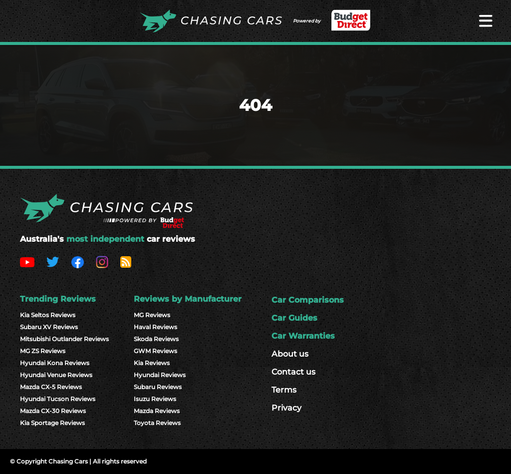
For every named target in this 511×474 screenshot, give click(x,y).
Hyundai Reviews (160, 375)
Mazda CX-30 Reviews (53, 411)
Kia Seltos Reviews (47, 315)
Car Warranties (303, 336)
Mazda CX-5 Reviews (51, 387)
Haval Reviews (155, 327)
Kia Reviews (152, 363)
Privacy (286, 408)
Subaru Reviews (158, 387)
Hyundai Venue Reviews (56, 375)
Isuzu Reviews (155, 399)
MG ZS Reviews (42, 351)
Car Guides (294, 318)
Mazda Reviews (157, 411)
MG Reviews (152, 315)
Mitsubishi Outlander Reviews (64, 339)
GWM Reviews (155, 351)
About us (289, 354)
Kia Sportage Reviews (52, 423)
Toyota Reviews (157, 423)
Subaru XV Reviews (49, 327)
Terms (283, 390)
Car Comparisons (307, 300)
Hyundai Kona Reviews (54, 363)
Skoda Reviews (156, 339)
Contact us (293, 372)
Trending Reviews (58, 299)
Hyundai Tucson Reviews (57, 399)
